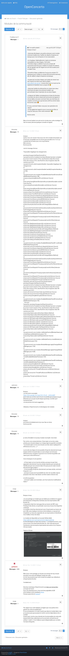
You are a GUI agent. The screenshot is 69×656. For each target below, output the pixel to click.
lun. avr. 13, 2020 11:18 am (31, 386)
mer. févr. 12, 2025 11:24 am (32, 565)
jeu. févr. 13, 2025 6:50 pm (31, 602)
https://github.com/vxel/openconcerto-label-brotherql (38, 520)
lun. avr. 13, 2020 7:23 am (31, 131)
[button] (60, 29)
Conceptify (32, 47)
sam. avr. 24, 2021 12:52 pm (32, 433)
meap (14, 489)
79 (18, 132)
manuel (37, 594)
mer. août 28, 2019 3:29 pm (31, 38)
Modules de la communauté (17, 23)
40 (18, 387)
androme (14, 385)
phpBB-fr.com (12, 654)
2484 (18, 569)
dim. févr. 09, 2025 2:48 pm (31, 490)
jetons (42, 592)
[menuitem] (15, 3)
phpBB (10, 652)
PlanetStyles (23, 652)
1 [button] (61, 29)
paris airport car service (34, 83)
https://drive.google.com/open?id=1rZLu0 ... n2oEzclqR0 (39, 395)
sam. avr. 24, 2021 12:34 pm (32, 415)
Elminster (14, 129)
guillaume (14, 566)
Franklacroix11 (14, 37)
